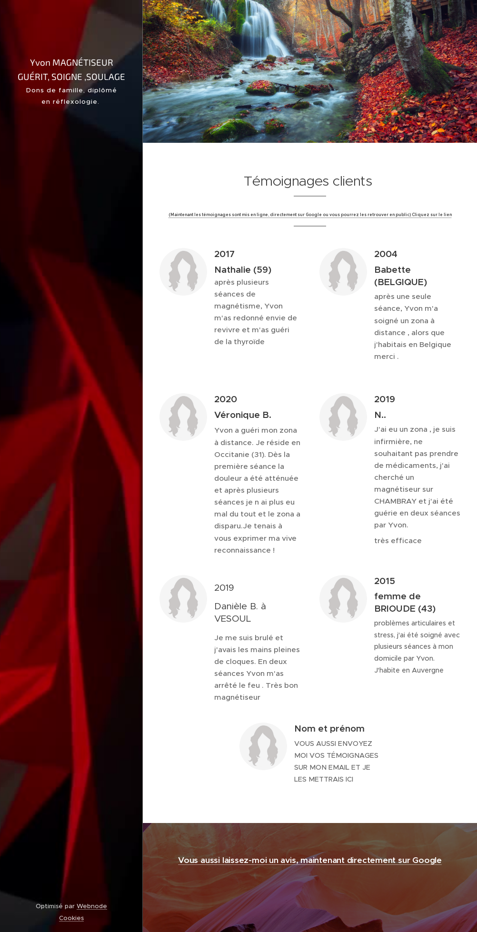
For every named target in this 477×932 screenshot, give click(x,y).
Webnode (92, 906)
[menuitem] (71, 393)
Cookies (71, 918)
